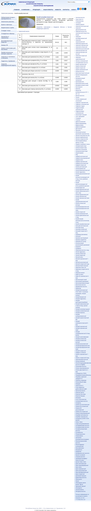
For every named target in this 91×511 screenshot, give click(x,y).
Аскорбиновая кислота (82, 62)
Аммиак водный (80, 24)
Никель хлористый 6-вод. (82, 357)
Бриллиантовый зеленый (82, 73)
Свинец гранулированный (83, 413)
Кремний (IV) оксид (81, 241)
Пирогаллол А (79, 385)
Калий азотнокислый (81, 166)
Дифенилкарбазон (81, 127)
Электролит (79, 479)
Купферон (78, 248)
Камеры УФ (4, 45)
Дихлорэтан (79, 128)
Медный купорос (80, 272)
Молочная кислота (81, 285)
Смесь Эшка (79, 422)
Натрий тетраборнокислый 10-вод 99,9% (83, 333)
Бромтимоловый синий (82, 83)
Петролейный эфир (81, 382)
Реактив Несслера (81, 394)
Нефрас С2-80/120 (81, 352)
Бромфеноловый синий (82, 85)
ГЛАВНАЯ (16, 9)
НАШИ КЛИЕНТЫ (48, 9)
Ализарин (78, 22)
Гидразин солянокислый (82, 104)
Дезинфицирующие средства (6, 41)
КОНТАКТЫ (66, 9)
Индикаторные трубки (7, 27)
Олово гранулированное (82, 368)
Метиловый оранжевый (82, 281)
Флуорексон (79, 449)
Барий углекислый (81, 66)
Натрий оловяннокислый (82, 311)
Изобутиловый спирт (81, 147)
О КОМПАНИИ (25, 9)
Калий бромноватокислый (83, 170)
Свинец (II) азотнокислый (82, 404)
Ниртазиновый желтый (82, 359)
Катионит (78, 236)
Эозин (77, 481)
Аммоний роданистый (81, 43)
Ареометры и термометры (5, 37)
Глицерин (78, 118)
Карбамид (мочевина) (81, 234)
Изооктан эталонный (81, 149)
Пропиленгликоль (80, 390)
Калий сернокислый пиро (82, 198)
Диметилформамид (81, 123)
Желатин (78, 130)
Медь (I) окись (79, 274)
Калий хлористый (80, 212)
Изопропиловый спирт (82, 151)
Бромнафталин (80, 81)
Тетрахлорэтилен (80, 434)
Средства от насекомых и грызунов (8, 57)
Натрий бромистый (81, 297)
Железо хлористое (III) (82, 139)
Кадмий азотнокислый (82, 156)
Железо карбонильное (82, 137)
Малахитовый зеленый (82, 265)
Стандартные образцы (7, 33)
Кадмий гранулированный (83, 158)
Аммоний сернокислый (82, 45)
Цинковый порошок (81, 475)
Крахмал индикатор (81, 239)
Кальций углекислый (81, 229)
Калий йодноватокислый (82, 189)
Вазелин (78, 88)
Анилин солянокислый (82, 61)
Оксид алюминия (80, 361)
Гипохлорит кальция (81, 114)
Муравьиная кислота (81, 286)
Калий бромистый (80, 168)
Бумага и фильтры (6, 24)
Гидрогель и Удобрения (8, 61)
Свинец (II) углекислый (82, 406)
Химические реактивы (7, 13)
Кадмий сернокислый (81, 161)
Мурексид (78, 288)
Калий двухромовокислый (83, 173)
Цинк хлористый (80, 474)
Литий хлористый (80, 255)
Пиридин (78, 383)
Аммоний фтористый (81, 50)
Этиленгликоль (80, 489)
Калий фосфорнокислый (82, 206)
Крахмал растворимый (82, 238)
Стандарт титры (6, 30)
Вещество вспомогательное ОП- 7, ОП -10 (82, 92)
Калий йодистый (80, 187)
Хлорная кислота (80, 456)
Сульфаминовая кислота (82, 425)
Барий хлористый (80, 68)
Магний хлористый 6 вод (82, 264)
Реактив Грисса (80, 392)
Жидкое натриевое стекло (83, 144)
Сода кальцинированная (82, 423)
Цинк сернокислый (81, 469)
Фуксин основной (80, 455)
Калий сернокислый (81, 196)
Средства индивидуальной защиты (8, 64)
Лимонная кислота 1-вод (82, 250)
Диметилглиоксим (80, 121)
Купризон (78, 246)
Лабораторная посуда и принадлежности (8, 18)
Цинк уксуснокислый (81, 470)
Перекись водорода (81, 380)
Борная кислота (80, 71)
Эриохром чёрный (80, 486)
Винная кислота (80, 95)
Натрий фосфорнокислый (83, 345)
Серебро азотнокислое (82, 415)
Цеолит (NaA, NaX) (81, 462)
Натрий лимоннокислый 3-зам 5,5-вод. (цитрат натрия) (82, 305)
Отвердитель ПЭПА (81, 373)
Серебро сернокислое (82, 416)
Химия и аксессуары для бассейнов (8, 48)
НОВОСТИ (58, 9)
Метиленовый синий (81, 279)
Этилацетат (79, 488)
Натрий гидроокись (81, 298)
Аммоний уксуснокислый (82, 48)
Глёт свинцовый (80, 116)
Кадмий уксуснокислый (82, 163)
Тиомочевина (79, 436)
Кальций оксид (80, 227)
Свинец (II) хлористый (82, 411)
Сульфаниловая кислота (82, 427)
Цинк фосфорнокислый (82, 472)
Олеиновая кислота (81, 366)
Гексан (77, 97)
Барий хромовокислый (82, 69)
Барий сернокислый (81, 64)
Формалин (78, 451)
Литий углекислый (80, 253)
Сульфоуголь (79, 432)
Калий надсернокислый (82, 194)
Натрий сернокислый (81, 326)
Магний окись (79, 257)
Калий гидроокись (80, 172)
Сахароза (78, 403)
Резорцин (78, 397)
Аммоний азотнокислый (82, 26)
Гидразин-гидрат (80, 106)
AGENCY (73, 9)
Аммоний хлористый (81, 55)
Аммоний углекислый (81, 47)
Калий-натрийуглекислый (82, 224)
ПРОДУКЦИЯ (36, 9)
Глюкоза (78, 120)
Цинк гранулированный (82, 465)
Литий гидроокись (80, 252)
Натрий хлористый (81, 350)
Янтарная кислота (80, 491)
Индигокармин (79, 153)
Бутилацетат (79, 87)
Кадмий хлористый (81, 165)
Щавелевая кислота (81, 477)
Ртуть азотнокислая (81, 399)
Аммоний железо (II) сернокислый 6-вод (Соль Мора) (82, 33)
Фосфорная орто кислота (82, 453)
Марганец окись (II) (81, 267)
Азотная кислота (80, 17)
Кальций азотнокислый (82, 225)
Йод (77, 154)
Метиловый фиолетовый (82, 283)
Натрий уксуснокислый (82, 344)
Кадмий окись (79, 160)
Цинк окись (79, 467)
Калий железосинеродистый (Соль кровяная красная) (82, 184)
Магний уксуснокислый (82, 262)
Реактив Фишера (80, 396)
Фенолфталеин (80, 448)
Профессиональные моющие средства (7, 53)
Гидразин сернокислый (82, 102)
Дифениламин (79, 125)
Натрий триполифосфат (82, 337)
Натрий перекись (80, 312)
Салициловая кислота (82, 401)
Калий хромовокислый (82, 213)
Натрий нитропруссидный (83, 309)
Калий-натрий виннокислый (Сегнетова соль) (82, 220)
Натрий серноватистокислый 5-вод (82, 323)
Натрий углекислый (81, 338)
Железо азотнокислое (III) (83, 135)
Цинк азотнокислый (81, 463)
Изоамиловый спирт (81, 146)
